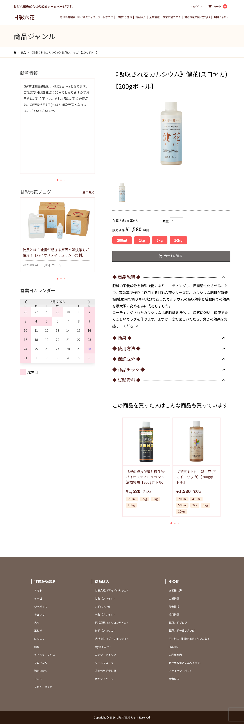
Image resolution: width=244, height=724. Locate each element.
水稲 (36, 647)
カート (220, 6)
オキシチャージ (104, 679)
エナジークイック (105, 654)
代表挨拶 (174, 606)
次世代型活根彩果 (105, 670)
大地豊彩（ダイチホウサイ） (112, 638)
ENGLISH (174, 647)
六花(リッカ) (102, 606)
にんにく (39, 638)
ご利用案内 (175, 654)
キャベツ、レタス (44, 654)
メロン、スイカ (43, 687)
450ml (196, 499)
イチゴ (38, 598)
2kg (142, 240)
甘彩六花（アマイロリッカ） (112, 590)
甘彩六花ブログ (172, 17)
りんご (38, 679)
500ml (182, 505)
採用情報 (174, 614)
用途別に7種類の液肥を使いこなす (189, 638)
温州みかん (40, 670)
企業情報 (154, 17)
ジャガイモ (40, 606)
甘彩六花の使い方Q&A (197, 17)
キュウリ (39, 614)
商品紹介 (140, 17)
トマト (38, 590)
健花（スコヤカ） (105, 630)
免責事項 (174, 679)
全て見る (89, 192)
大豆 (36, 622)
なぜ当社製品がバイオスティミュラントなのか (86, 17)
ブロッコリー (42, 663)
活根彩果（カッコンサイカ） (112, 622)
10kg (178, 240)
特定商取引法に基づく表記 (184, 663)
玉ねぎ (38, 630)
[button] (171, 523)
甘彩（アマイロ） (105, 598)
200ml (122, 240)
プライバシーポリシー (182, 670)
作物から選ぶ (124, 17)
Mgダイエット (103, 647)
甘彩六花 (24, 17)
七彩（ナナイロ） (105, 614)
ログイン (196, 6)
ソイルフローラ (104, 663)
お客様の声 (175, 590)
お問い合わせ (221, 17)
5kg (159, 240)
